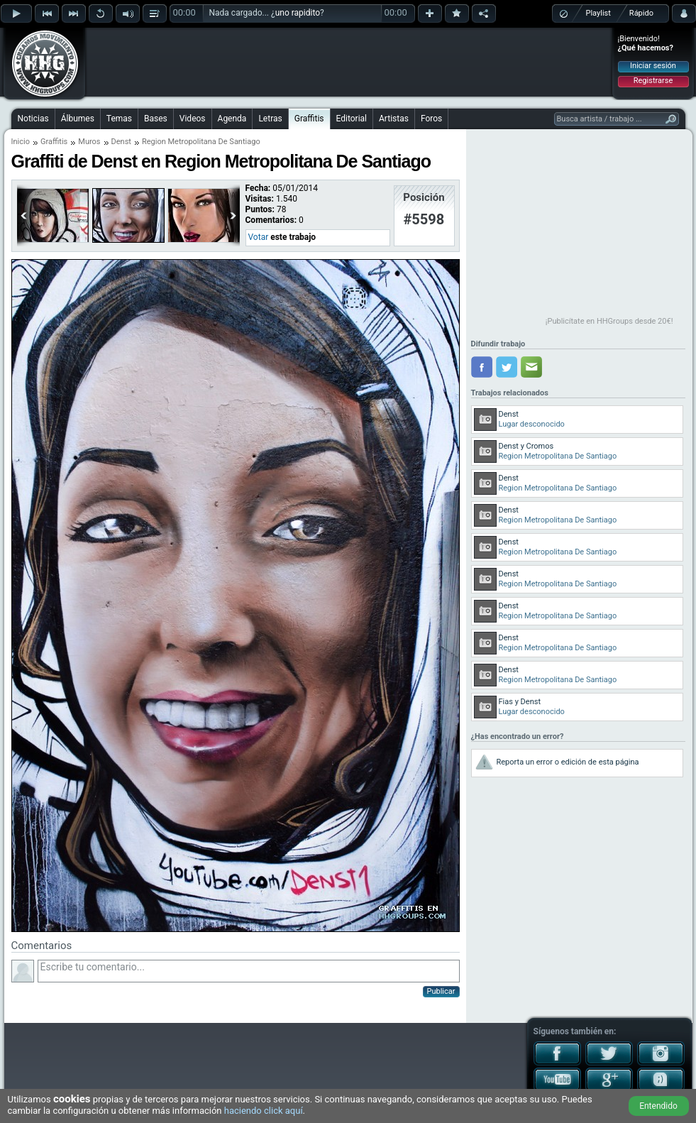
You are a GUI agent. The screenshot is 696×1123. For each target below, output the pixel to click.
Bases (155, 119)
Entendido (658, 1106)
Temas (119, 119)
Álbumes (77, 119)
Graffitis (309, 119)
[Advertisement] (349, 62)
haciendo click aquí (263, 1110)
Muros (89, 141)
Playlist (598, 13)
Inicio (20, 141)
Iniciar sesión (653, 65)
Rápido (641, 13)
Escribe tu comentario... (249, 971)
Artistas (394, 119)
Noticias (33, 119)
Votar (258, 237)
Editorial (351, 119)
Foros (431, 119)
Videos (192, 119)
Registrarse (653, 80)
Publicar (441, 991)
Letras (270, 119)
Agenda (232, 119)
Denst (121, 141)
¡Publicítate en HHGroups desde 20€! (609, 321)
